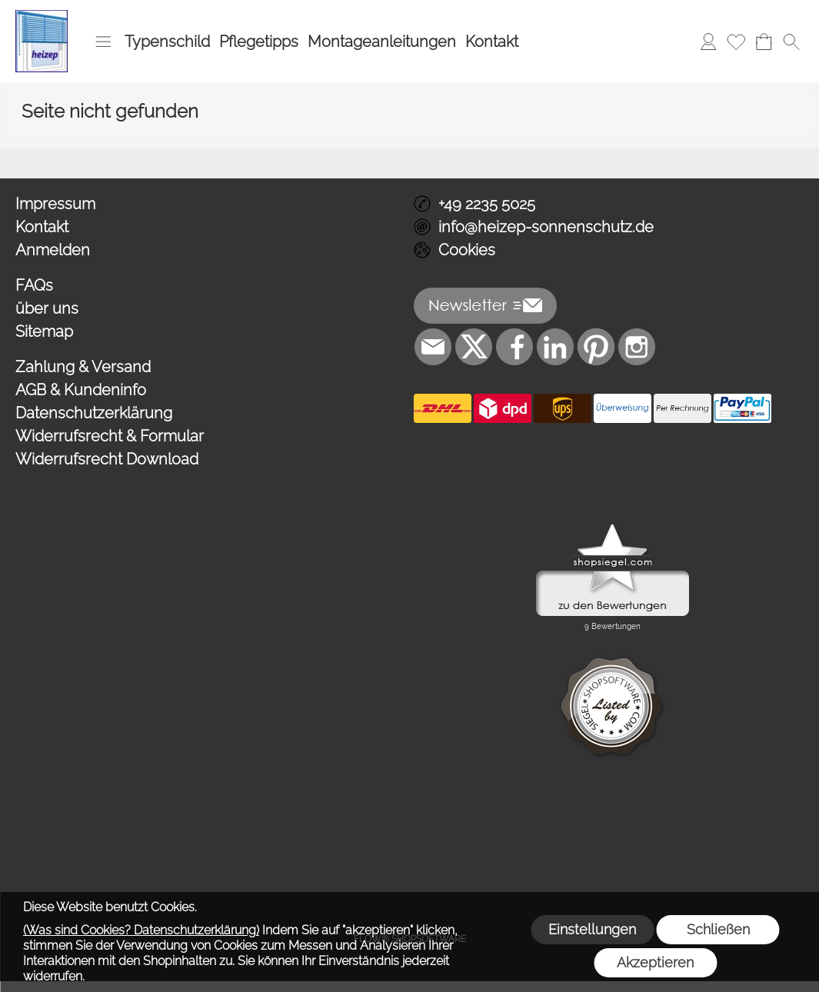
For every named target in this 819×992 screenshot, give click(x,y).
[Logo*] (41, 16)
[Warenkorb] (764, 42)
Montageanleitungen (382, 41)
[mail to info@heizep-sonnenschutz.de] (433, 347)
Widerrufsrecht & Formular (109, 436)
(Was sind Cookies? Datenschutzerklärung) (141, 930)
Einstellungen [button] (592, 929)
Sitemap (44, 331)
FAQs (34, 285)
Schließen (718, 929)
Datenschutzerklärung (93, 413)
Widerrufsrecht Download (106, 459)
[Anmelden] (708, 42)
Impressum (55, 204)
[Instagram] (637, 347)
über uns (46, 308)
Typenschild (167, 41)
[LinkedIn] (555, 347)
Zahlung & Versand (83, 367)
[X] (473, 347)
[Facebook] (514, 347)
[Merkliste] (736, 42)
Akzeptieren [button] (655, 962)
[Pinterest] (596, 347)
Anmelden (52, 250)
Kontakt (491, 41)
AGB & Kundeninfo (80, 390)
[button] (103, 42)
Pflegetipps (258, 41)
